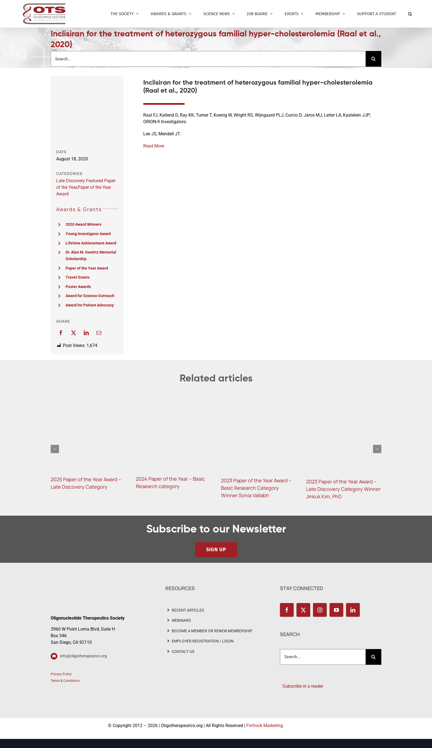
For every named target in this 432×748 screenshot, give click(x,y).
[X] (73, 332)
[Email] (99, 332)
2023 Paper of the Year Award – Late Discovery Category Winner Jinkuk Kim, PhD (343, 489)
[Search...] (208, 59)
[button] (410, 14)
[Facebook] (61, 332)
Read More (153, 146)
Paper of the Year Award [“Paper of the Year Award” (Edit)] (87, 268)
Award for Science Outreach (90, 296)
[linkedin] (353, 610)
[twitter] (303, 610)
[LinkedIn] (86, 332)
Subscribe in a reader (301, 686)
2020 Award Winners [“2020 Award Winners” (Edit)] (83, 224)
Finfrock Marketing (264, 725)
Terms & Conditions (65, 681)
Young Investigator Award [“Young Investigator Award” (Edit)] (88, 234)
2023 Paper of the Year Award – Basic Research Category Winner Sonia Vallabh (256, 488)
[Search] (373, 59)
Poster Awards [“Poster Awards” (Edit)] (78, 286)
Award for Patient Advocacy (90, 305)
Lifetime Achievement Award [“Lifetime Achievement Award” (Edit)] (91, 243)
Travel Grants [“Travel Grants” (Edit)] (78, 277)
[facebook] (287, 610)
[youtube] (336, 610)
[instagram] (320, 610)
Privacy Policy (61, 674)
